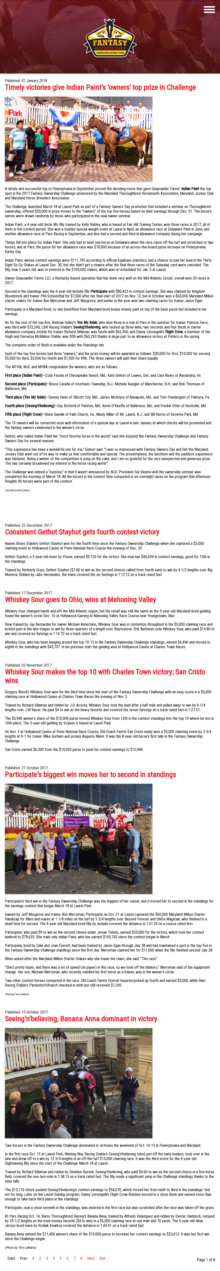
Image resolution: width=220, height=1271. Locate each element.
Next (91, 1258)
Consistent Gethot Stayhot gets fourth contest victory (82, 532)
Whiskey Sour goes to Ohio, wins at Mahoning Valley (80, 599)
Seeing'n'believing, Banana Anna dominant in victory (81, 1018)
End (102, 1258)
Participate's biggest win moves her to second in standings (90, 774)
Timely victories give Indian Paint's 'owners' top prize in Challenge (100, 87)
